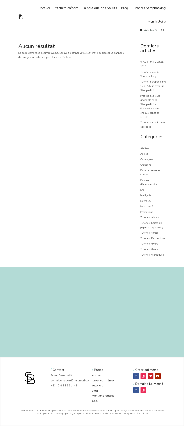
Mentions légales (103, 396)
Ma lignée (145, 195)
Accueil (45, 8)
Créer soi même (103, 380)
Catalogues (146, 159)
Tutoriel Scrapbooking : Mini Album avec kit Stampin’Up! (153, 86)
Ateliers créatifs (66, 8)
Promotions (146, 212)
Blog (124, 8)
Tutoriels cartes (149, 232)
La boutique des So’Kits (99, 8)
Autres (144, 154)
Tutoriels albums (150, 217)
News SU (145, 201)
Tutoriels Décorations (152, 238)
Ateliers (144, 148)
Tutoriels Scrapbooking (149, 8)
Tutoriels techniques (152, 254)
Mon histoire (157, 21)
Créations (145, 164)
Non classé (146, 206)
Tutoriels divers (149, 243)
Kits (142, 190)
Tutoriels (97, 385)
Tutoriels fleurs (149, 249)
